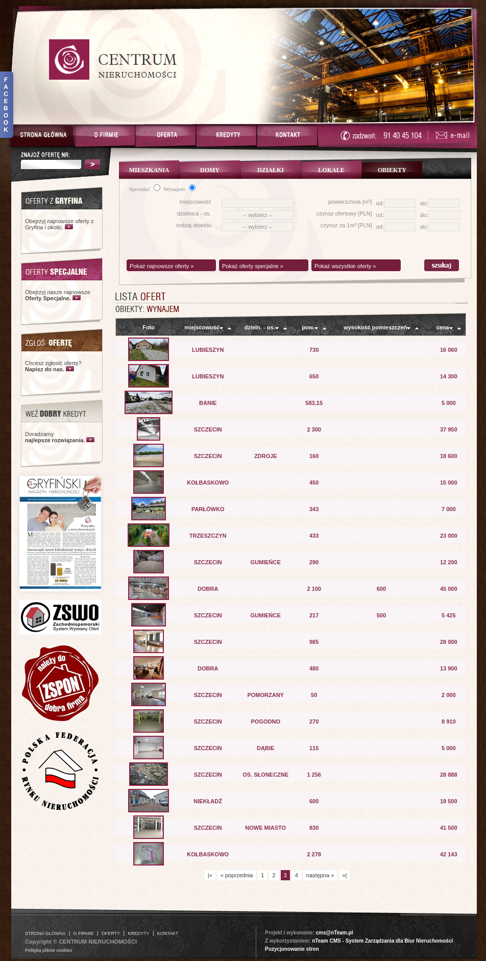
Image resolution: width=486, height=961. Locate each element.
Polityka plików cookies (48, 950)
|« (210, 875)
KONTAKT (168, 933)
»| (344, 875)
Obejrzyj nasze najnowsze (57, 295)
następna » (320, 875)
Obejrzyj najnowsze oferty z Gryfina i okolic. (59, 224)
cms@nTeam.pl (334, 932)
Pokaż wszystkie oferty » (345, 266)
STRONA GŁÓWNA (45, 933)
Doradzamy (55, 437)
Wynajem (179, 189)
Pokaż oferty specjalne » (252, 266)
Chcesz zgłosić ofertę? (53, 366)
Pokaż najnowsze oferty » (161, 266)
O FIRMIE (84, 933)
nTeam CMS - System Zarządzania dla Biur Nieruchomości (382, 941)
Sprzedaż (144, 189)
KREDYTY (139, 933)
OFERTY (111, 933)
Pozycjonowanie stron (292, 949)
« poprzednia (237, 875)
